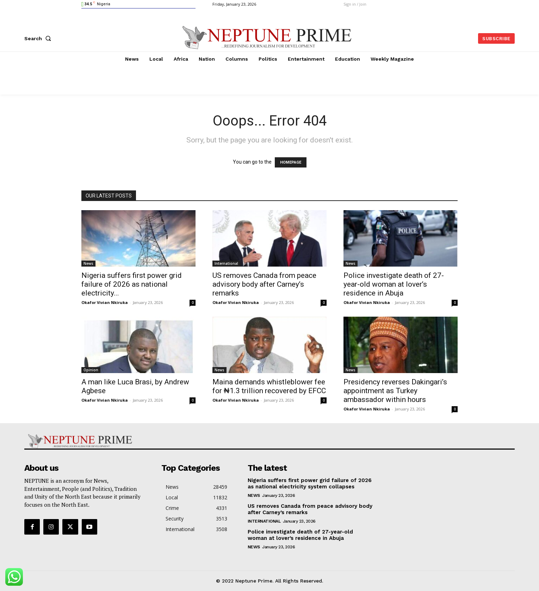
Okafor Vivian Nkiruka (104, 302)
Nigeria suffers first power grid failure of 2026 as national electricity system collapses (310, 483)
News (88, 263)
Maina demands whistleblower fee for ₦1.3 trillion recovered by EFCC (269, 386)
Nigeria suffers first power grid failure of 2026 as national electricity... (131, 284)
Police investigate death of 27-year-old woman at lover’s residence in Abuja (393, 284)
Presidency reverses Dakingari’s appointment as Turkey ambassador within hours (395, 391)
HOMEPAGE (290, 162)
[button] (39, 38)
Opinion (90, 369)
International (226, 263)
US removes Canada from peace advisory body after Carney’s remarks (264, 284)
